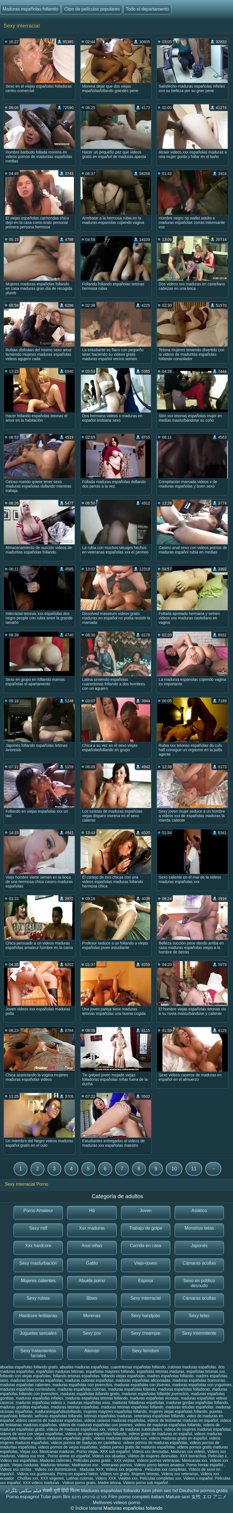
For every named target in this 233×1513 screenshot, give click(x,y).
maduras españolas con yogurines (201, 1385)
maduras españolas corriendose (27, 1389)
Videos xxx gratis (114, 1474)
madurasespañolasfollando (58, 1411)
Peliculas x (217, 1456)
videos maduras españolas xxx (120, 1438)
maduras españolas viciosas (154, 1398)
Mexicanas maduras (56, 1451)
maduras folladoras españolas (138, 1402)
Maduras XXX (92, 1469)
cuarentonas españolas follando (138, 1367)
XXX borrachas (193, 1456)
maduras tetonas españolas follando (132, 1407)
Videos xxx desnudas (150, 1451)
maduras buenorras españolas (36, 1380)
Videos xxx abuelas (108, 1456)
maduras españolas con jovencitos (82, 1385)
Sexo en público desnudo (199, 1283)
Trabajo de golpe (145, 1228)
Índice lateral (89, 1508)
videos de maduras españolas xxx (76, 1429)
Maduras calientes (55, 1460)
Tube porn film (55, 1496)
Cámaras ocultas (199, 1263)
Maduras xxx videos (188, 1451)
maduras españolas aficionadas (143, 1380)
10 (174, 1168)
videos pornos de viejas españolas (67, 1447)
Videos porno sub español (146, 1482)
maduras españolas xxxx (88, 1402)
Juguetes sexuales (38, 1333)
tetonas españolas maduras (108, 1416)
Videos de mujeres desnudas (152, 1456)
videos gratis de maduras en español (160, 1434)
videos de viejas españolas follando (95, 1434)
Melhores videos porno (117, 1502)
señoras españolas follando (58, 1416)
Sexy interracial (145, 1298)
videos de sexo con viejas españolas (31, 1434)
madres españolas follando (170, 1376)
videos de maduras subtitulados (134, 1429)
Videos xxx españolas (18, 1460)
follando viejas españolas (123, 1376)
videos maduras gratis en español (178, 1438)
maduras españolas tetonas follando (96, 1398)
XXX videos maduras (41, 1482)
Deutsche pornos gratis (203, 1490)
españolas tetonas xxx (206, 1371)
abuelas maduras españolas (84, 1367)
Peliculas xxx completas (165, 1469)
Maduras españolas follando (30, 9)
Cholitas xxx (27, 1478)
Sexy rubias (38, 1298)
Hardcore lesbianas (38, 1315)
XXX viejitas (124, 1460)
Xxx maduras (92, 1228)
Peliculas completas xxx (160, 1478)
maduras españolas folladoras (184, 1389)
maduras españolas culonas (81, 1389)
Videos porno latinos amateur (159, 1465)
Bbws (91, 1298)
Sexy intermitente (199, 1333)
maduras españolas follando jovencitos (155, 1393)
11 (194, 1168)
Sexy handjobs (145, 1315)
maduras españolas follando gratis (89, 1393)
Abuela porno (92, 1280)
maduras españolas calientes (25, 1385)
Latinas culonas (79, 1478)
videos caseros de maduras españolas (49, 1420)
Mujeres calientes (38, 1280)
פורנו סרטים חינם (89, 1496)
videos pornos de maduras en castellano (86, 1442)
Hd (92, 1210)
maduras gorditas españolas (24, 1407)
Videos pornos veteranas (158, 1460)
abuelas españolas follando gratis (29, 1367)
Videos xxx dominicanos (56, 1469)
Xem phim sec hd (159, 1490)
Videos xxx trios (31, 1456)
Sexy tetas (199, 1315)
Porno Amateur (38, 1210)
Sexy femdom (145, 1350)
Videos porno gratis (79, 1482)
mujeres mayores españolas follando (115, 1411)
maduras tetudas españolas (189, 1407)
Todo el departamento (147, 9)
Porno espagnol (22, 1496)
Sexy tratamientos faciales (38, 1353)
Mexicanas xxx (194, 1460)
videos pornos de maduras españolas (155, 1442)
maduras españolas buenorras (198, 1380)
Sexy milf (38, 1228)
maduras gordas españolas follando (197, 1402)
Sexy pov (92, 1333)
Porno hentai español (205, 1465)
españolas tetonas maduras (160, 1371)
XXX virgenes (52, 1478)
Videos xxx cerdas (16, 1469)
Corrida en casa (145, 1245)
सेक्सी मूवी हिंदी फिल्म (60, 1490)
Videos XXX (105, 1478)
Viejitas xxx (127, 1478)
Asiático (199, 1210)
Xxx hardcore (38, 1245)
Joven (146, 1210)
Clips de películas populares (92, 9)
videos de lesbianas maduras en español (182, 1420)
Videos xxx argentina (124, 1469)
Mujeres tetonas (145, 1474)
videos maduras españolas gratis (63, 1438)
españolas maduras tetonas (60, 1371)
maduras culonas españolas (89, 1380)
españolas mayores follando (110, 1371)
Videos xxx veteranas (179, 1474)
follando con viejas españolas (25, 1376)
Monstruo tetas (199, 1228)
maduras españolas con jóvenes (142, 1385)
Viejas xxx (28, 1451)
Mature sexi (178, 1496)
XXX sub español (115, 1451)
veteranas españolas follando (159, 1416)
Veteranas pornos (116, 1465)
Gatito (92, 1263)
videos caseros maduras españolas (114, 1420)
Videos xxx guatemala (36, 1474)
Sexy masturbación (38, 1263)
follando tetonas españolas (76, 1376)
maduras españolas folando (132, 1389)
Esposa (145, 1280)
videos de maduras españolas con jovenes (95, 1425)
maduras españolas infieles (39, 1398)
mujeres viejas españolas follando (178, 1411)
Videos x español (197, 1478)
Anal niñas (92, 1245)
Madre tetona (109, 1482)
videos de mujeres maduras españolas (197, 1429)
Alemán (91, 1350)
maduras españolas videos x (40, 1402)
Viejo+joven (145, 1263)
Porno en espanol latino (77, 1474)
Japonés (199, 1245)
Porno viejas (87, 1451)
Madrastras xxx (85, 1465)
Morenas (92, 1315)
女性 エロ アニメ (209, 1496)
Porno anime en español (69, 1456)
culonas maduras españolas (192, 1367)
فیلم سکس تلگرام (23, 1490)
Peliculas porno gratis (92, 1460)
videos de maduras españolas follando (168, 1425)
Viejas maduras (25, 1465)
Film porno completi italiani (136, 1496)
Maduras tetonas (55, 1465)
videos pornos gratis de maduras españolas (137, 1447)
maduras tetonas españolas (75, 1407)
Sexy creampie (145, 1333)
